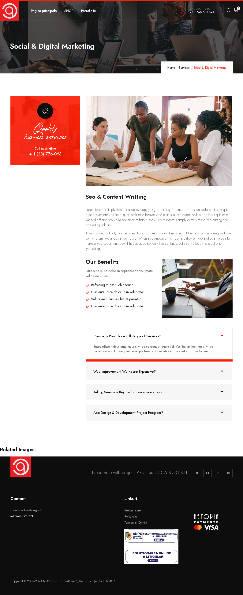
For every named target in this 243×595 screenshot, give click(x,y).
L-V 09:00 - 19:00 (200, 9)
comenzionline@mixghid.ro (27, 510)
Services (184, 67)
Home (171, 67)
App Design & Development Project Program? (128, 412)
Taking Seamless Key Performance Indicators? (128, 392)
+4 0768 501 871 (21, 516)
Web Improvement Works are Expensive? (124, 371)
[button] (159, 336)
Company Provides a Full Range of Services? (127, 336)
